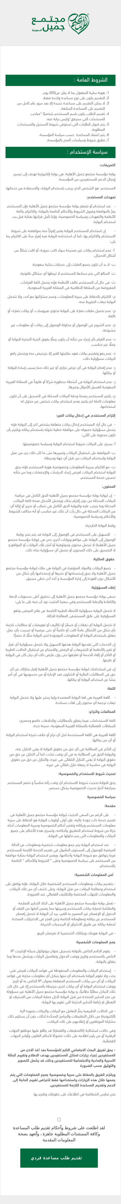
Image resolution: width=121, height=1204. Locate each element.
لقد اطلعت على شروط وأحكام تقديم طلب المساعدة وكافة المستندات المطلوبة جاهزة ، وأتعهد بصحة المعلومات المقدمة (59, 1134)
